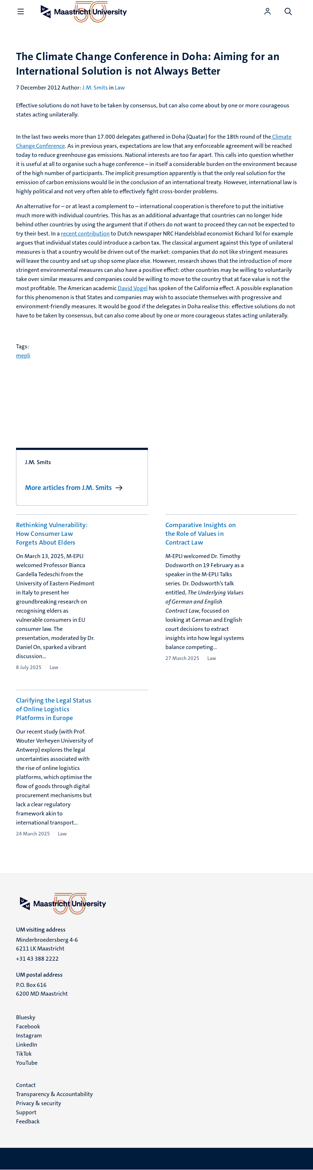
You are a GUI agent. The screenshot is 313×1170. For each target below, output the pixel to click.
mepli (23, 355)
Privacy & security (38, 1103)
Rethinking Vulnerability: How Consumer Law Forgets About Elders (52, 534)
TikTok (24, 1054)
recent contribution (85, 233)
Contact (26, 1085)
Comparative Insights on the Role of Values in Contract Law (200, 534)
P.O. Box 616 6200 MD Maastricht (42, 989)
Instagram (29, 1035)
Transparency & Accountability (54, 1094)
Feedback (28, 1121)
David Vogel (133, 288)
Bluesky (25, 1017)
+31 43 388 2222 (37, 959)
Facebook (28, 1026)
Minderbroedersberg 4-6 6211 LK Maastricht (47, 944)
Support (26, 1112)
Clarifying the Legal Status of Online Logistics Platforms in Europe (53, 709)
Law (120, 87)
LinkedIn (26, 1044)
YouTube (27, 1063)
